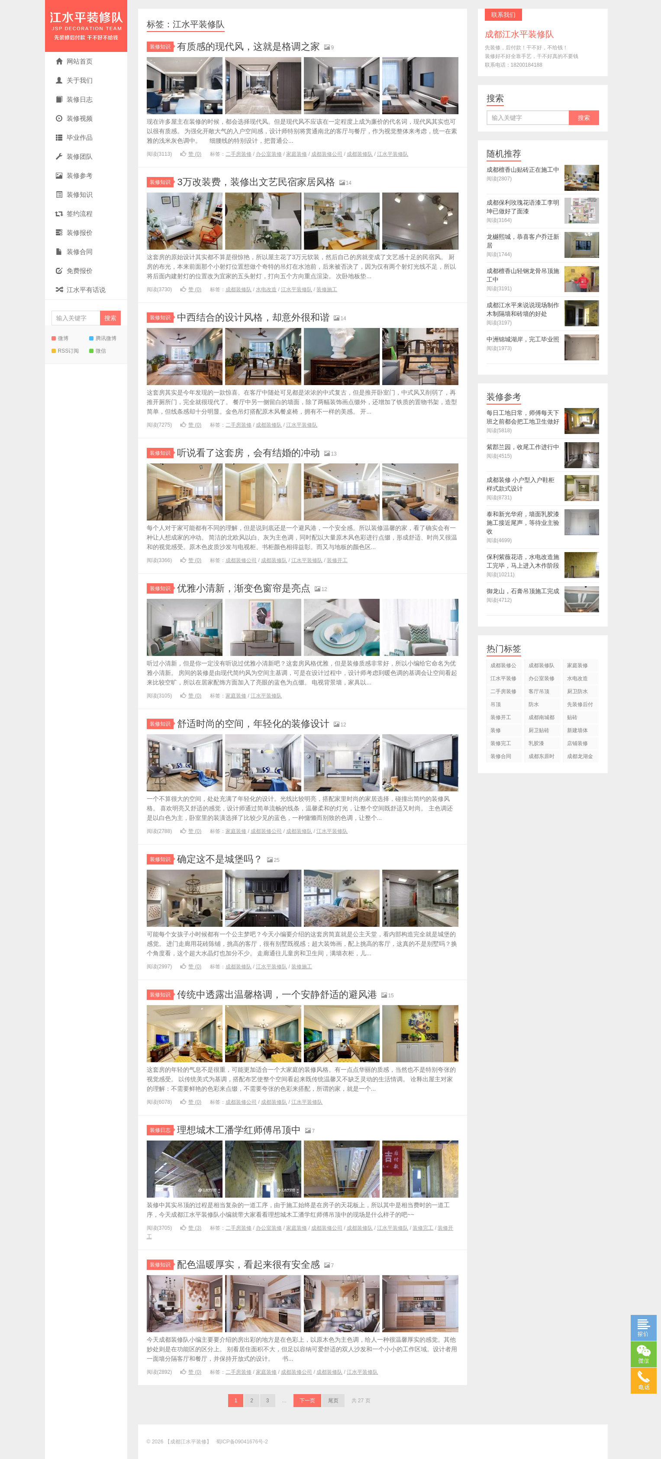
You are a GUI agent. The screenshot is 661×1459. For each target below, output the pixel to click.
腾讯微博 (102, 338)
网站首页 (74, 61)
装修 (495, 730)
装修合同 (74, 251)
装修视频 (74, 118)
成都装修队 (360, 154)
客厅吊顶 (539, 691)
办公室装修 (269, 154)
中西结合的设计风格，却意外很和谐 (253, 317)
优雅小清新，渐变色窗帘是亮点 (243, 588)
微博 (60, 338)
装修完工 (423, 1228)
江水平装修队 (392, 154)
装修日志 (74, 99)
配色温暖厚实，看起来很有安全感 (248, 1264)
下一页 (307, 1401)
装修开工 (337, 560)
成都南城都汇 (542, 718)
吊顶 (495, 704)
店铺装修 (577, 743)
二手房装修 (239, 154)
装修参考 (74, 175)
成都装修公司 (326, 154)
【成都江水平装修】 (86, 26)
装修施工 (326, 289)
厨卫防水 (577, 691)
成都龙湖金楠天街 (580, 757)
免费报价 (74, 270)
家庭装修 (296, 154)
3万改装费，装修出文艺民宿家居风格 (256, 182)
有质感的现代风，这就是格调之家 (248, 46)
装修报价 (74, 232)
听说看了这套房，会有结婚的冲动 (248, 452)
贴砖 (572, 717)
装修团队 (74, 156)
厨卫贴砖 (539, 730)
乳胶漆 (536, 743)
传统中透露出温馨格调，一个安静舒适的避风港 (277, 994)
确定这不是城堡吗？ (220, 859)
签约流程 (74, 213)
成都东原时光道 (542, 757)
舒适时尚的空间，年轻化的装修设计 (253, 723)
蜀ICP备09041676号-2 (242, 1442)
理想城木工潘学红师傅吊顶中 (239, 1130)
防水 (534, 704)
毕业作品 (74, 137)
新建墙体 (577, 730)
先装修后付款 (580, 705)
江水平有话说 (81, 289)
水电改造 (266, 289)
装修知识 (74, 194)
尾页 (333, 1401)
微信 (97, 351)
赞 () (191, 154)
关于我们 (74, 80)
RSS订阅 (65, 351)
